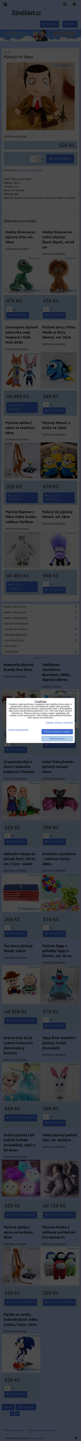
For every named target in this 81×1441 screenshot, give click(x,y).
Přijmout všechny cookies (57, 731)
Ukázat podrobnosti (18, 730)
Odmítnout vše (57, 738)
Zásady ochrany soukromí (59, 722)
